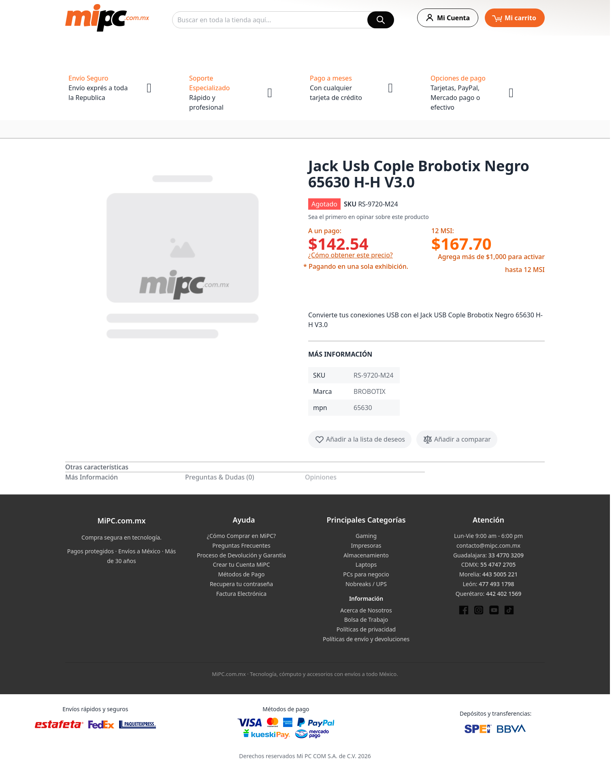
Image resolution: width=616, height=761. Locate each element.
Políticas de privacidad (366, 629)
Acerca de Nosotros (366, 610)
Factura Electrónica (241, 593)
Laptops (366, 564)
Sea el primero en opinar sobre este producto (368, 217)
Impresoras (366, 545)
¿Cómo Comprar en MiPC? (241, 536)
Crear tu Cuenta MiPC (241, 564)
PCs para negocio (366, 574)
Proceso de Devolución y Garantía (241, 555)
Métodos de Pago (241, 574)
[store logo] (107, 18)
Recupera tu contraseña (241, 584)
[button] (183, 255)
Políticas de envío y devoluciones (366, 639)
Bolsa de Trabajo (366, 619)
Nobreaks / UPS (366, 584)
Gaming (366, 536)
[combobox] (283, 19)
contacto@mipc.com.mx (488, 545)
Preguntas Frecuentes (241, 545)
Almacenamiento (365, 555)
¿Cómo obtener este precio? (350, 255)
